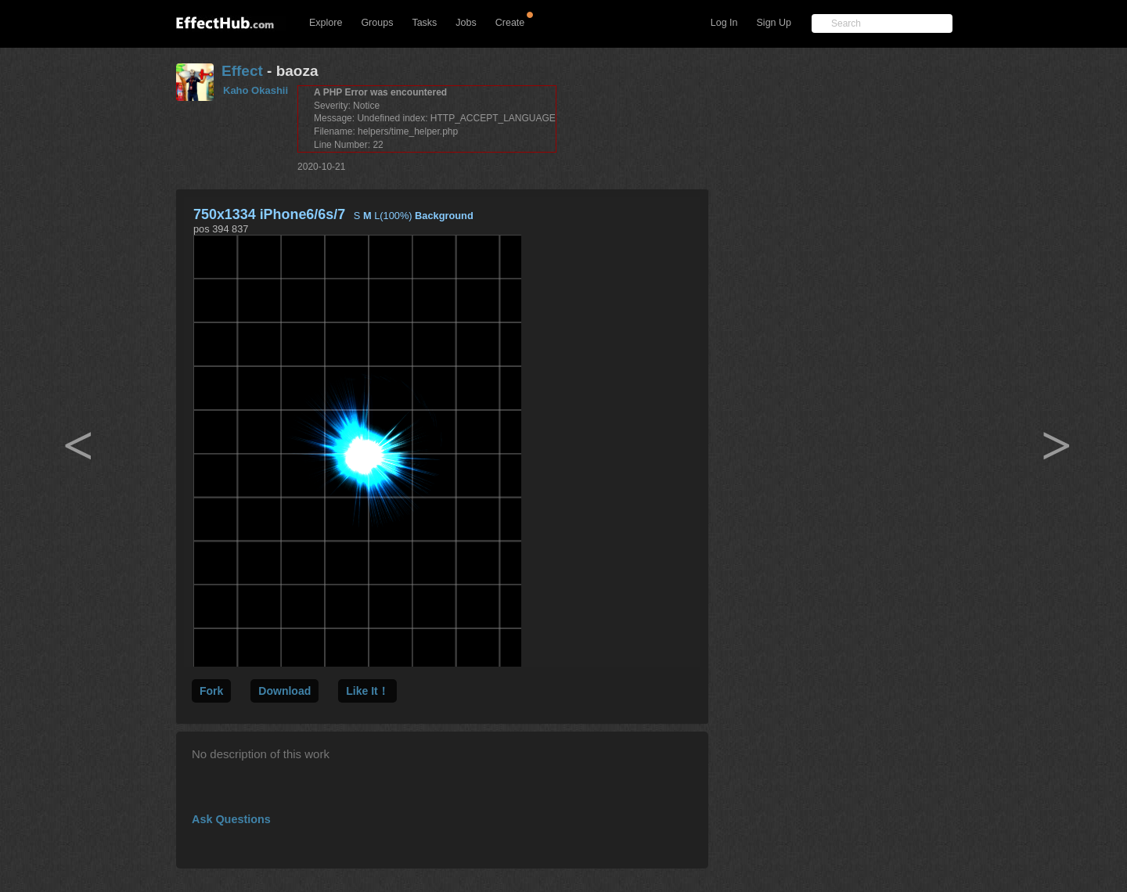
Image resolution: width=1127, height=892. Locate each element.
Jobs (465, 22)
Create (510, 22)
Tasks (424, 22)
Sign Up (774, 22)
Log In (724, 22)
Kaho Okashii (255, 90)
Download (284, 691)
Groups (377, 22)
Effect (242, 71)
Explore (325, 22)
